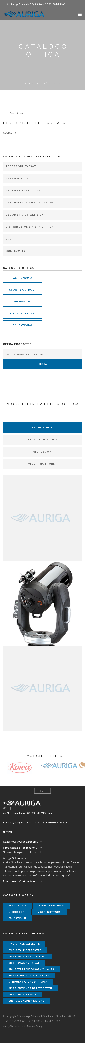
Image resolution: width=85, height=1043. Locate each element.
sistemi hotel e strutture (28, 975)
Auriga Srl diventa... (15, 858)
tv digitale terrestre (24, 950)
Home (27, 83)
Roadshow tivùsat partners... (20, 841)
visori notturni (23, 313)
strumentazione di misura (27, 982)
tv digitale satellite (24, 944)
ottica (42, 83)
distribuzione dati (22, 994)
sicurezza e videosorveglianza (31, 969)
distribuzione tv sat (24, 963)
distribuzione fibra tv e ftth (30, 988)
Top (42, 791)
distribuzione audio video (27, 956)
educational (23, 325)
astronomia (22, 278)
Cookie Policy (34, 1026)
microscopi (23, 301)
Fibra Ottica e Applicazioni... (20, 847)
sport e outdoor (22, 289)
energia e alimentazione (26, 1001)
